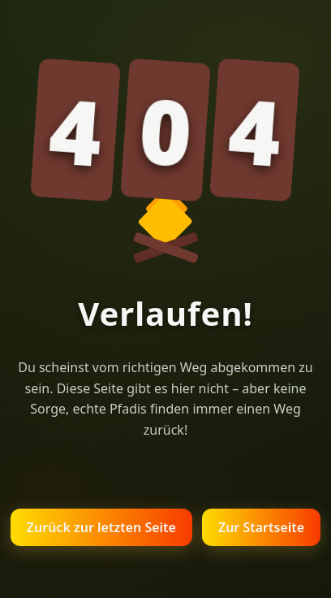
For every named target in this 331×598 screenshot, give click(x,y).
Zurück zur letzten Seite (101, 527)
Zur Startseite (261, 527)
